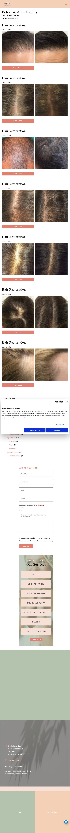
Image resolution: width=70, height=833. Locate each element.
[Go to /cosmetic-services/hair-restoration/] (36, 631)
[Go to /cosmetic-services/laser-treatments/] (36, 593)
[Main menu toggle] (66, 4)
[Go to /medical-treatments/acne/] (36, 612)
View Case (17, 68)
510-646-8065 (14, 760)
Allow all (57, 430)
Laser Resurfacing (15, 434)
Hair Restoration (13, 452)
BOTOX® (12, 441)
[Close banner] (67, 402)
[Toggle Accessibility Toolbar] (66, 822)
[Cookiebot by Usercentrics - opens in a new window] (55, 402)
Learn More (36, 639)
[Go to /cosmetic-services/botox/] (36, 574)
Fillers (11, 445)
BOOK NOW (17, 812)
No (22, 510)
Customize (35, 430)
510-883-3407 (52, 812)
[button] (36, 639)
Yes (22, 508)
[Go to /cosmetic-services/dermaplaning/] (36, 584)
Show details (60, 425)
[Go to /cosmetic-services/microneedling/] (36, 603)
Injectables (11, 438)
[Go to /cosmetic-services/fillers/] (36, 621)
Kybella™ (12, 449)
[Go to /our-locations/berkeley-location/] (19, 751)
